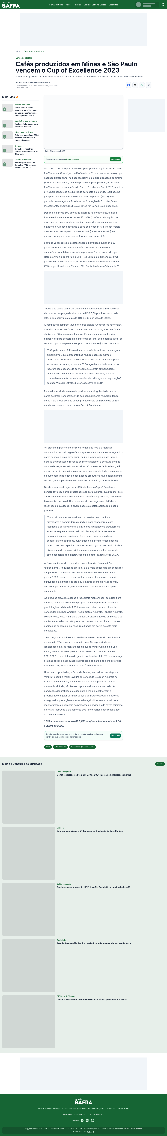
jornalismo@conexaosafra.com (74, 1114)
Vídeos (68, 5)
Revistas (77, 5)
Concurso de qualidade (34, 51)
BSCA (48, 747)
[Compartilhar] (148, 85)
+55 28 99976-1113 (97, 1114)
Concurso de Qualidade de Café (82, 747)
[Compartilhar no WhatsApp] (142, 85)
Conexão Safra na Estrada (95, 5)
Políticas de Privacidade (133, 1129)
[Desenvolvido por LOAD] (90, 1132)
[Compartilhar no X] (135, 85)
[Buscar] (163, 4)
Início (18, 51)
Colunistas (113, 5)
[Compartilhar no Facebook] (128, 85)
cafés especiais (60, 747)
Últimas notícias (56, 5)
